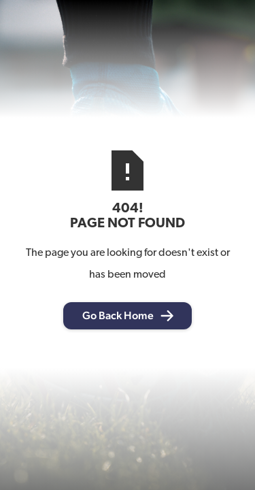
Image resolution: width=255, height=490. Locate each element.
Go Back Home (118, 315)
